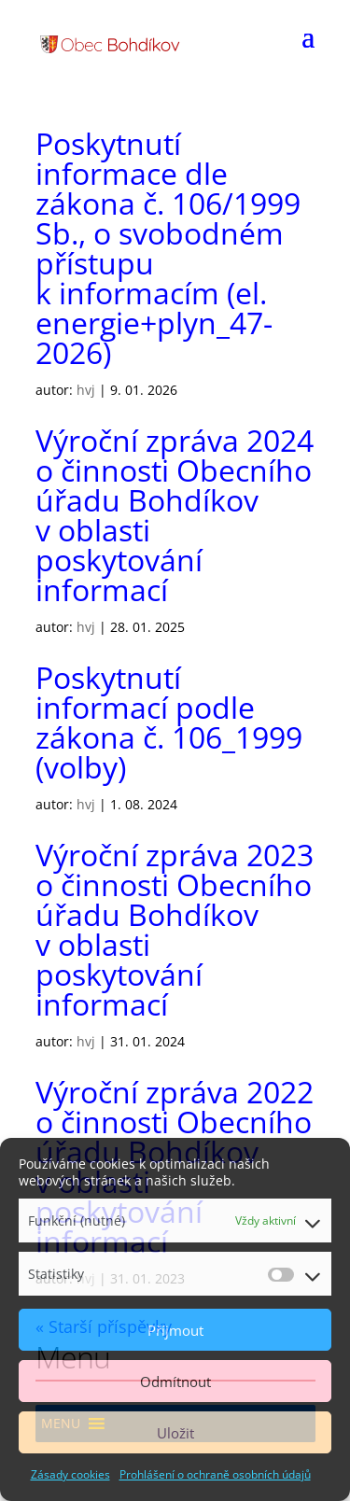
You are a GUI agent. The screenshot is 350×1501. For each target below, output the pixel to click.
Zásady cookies (70, 1474)
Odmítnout (175, 1381)
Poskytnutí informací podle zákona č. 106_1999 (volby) (168, 722)
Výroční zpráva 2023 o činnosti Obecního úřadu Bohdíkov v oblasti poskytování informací (174, 929)
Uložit (175, 1433)
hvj (86, 390)
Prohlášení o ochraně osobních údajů (215, 1474)
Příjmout (175, 1330)
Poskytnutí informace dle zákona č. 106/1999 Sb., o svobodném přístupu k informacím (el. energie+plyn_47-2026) (168, 247)
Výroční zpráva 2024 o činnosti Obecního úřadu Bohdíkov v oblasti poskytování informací (174, 515)
